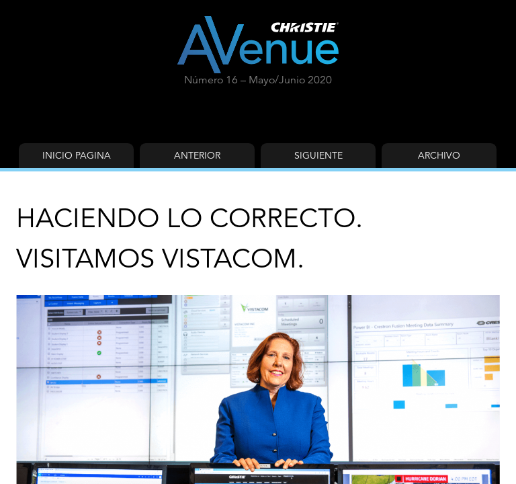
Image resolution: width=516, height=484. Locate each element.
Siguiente (318, 155)
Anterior (197, 155)
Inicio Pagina (76, 155)
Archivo (439, 155)
